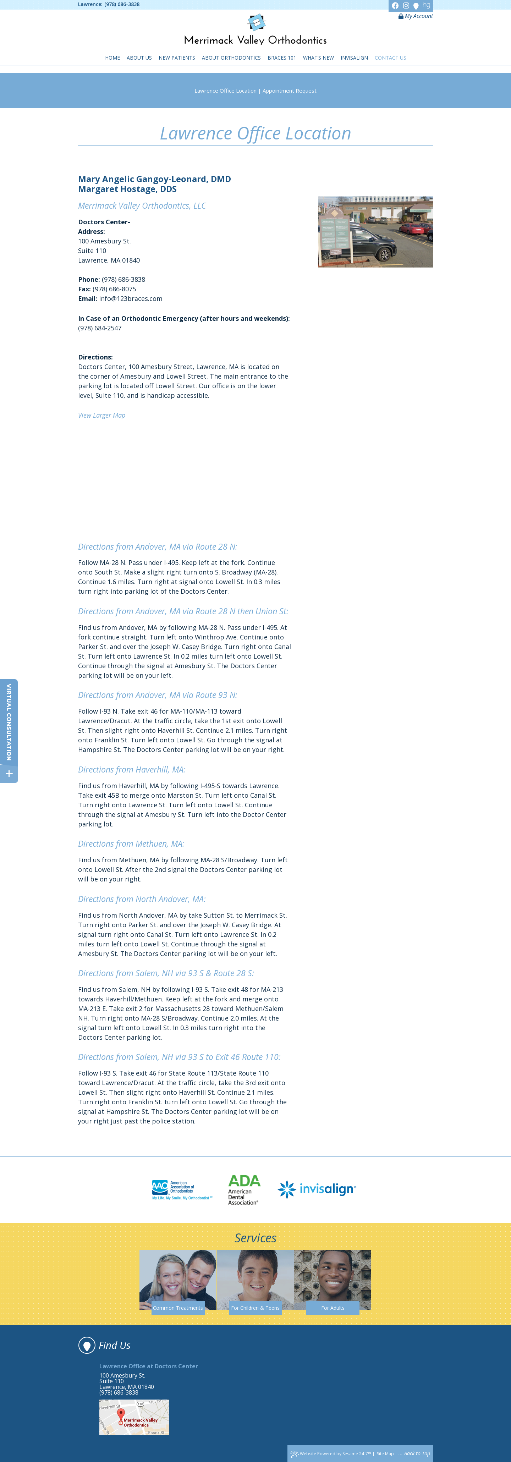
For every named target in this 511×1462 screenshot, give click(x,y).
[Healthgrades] (426, 5)
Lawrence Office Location (225, 90)
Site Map (385, 1454)
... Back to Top (414, 1453)
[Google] (417, 5)
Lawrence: (90, 4)
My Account (416, 16)
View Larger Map (101, 415)
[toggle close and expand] (9, 774)
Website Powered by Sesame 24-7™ (330, 1454)
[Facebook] (396, 5)
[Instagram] (407, 5)
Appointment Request (290, 90)
